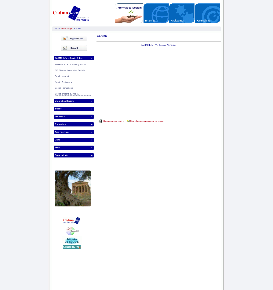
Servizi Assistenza (63, 82)
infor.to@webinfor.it (187, 272)
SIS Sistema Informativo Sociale (70, 70)
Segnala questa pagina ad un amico (147, 121)
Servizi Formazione (64, 88)
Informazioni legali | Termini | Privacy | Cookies (135, 280)
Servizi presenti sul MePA (67, 94)
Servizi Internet (62, 76)
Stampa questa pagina (113, 121)
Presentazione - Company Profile (70, 64)
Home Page (66, 28)
